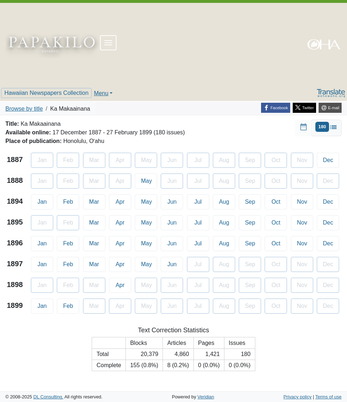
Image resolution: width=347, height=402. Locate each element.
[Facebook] (275, 108)
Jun (175, 201)
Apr (123, 201)
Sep (253, 201)
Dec (331, 159)
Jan (45, 201)
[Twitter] (304, 108)
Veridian (205, 396)
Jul (201, 201)
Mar (97, 201)
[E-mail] (330, 108)
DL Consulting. (48, 396)
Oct (279, 201)
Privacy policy (297, 396)
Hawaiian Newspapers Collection (46, 93)
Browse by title (24, 109)
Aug (227, 201)
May (149, 180)
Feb (71, 201)
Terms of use (328, 396)
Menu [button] (101, 93)
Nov (305, 201)
